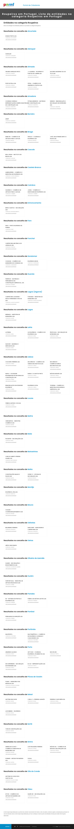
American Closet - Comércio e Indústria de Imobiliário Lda (13, 748)
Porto (30, 647)
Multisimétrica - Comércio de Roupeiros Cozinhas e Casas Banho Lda (36, 636)
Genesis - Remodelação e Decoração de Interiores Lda (58, 103)
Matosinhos (33, 451)
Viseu (30, 789)
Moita (30, 469)
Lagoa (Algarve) (35, 292)
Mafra (30, 416)
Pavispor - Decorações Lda (14, 439)
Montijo (31, 487)
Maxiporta (8, 634)
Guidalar (8, 54)
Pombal (31, 611)
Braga (30, 132)
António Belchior (11, 699)
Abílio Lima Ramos (11, 545)
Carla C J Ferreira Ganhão (36, 699)
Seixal (30, 694)
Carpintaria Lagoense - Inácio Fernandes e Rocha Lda (13, 298)
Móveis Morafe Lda (56, 373)
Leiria (30, 327)
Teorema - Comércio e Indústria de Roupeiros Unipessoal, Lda (57, 387)
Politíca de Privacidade (24, 826)
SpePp (7, 119)
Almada (31, 67)
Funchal (31, 238)
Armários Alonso (11, 652)
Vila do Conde (34, 771)
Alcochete (32, 31)
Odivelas (31, 523)
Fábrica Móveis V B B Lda (13, 403)
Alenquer (31, 49)
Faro (29, 221)
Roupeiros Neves (33, 261)
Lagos (30, 309)
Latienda (8, 332)
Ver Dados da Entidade (10, 39)
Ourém (31, 576)
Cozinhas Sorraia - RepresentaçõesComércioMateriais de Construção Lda (16, 103)
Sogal (30, 758)
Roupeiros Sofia (33, 385)
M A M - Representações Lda (36, 664)
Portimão (32, 629)
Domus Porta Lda (10, 36)
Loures (30, 398)
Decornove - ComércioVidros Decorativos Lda (55, 363)
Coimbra (31, 185)
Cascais (31, 149)
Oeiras (30, 540)
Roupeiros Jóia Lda (11, 492)
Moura (30, 505)
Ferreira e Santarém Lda (57, 699)
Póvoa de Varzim (35, 677)
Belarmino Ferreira (11, 527)
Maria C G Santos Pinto (35, 373)
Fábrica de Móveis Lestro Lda (37, 599)
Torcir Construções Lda (13, 729)
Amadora (32, 96)
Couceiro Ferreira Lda (12, 362)
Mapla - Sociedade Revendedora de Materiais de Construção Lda (14, 375)
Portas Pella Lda (10, 83)
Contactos (34, 826)
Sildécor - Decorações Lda (36, 794)
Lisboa (30, 357)
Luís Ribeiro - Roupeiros (12, 711)
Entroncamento (34, 203)
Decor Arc (53, 652)
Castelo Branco (34, 167)
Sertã (30, 724)
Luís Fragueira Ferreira (35, 746)
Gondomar (32, 256)
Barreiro (31, 114)
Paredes (31, 594)
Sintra (30, 742)
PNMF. (57, 826)
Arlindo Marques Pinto (12, 71)
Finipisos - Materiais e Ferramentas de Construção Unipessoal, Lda (14, 281)
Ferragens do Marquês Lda (14, 616)
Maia (30, 434)
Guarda (31, 274)
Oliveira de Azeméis (36, 558)
